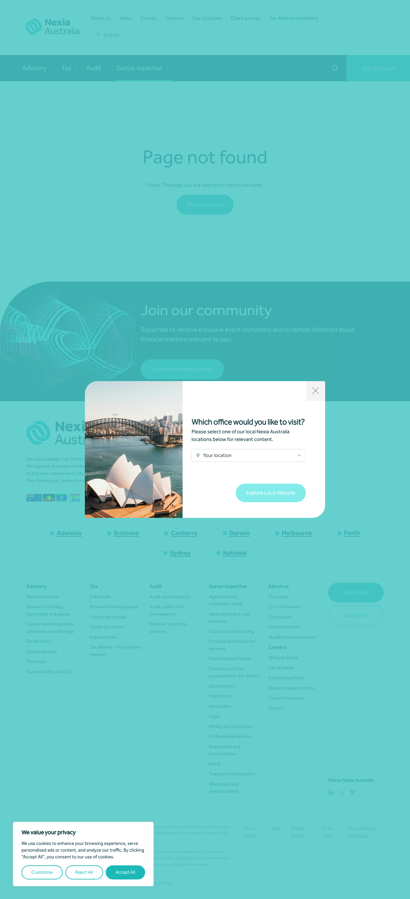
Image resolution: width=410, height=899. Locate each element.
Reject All (84, 872)
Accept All (125, 872)
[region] (83, 854)
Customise (42, 872)
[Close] (315, 391)
